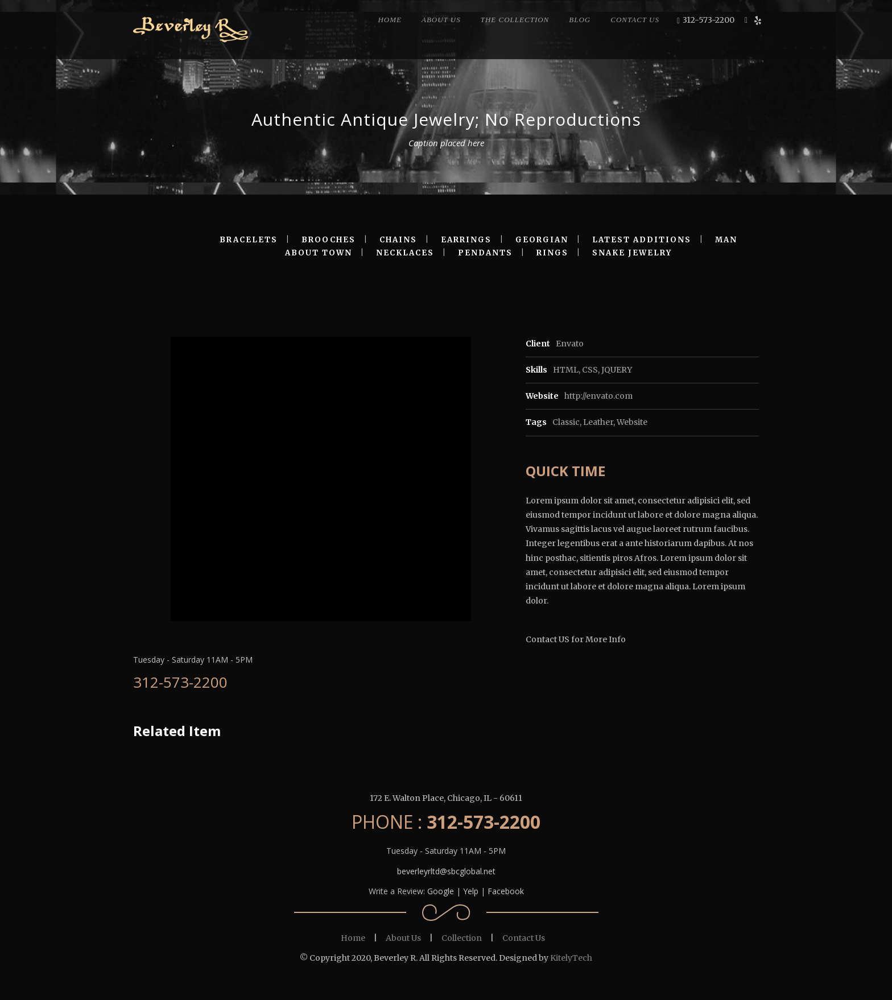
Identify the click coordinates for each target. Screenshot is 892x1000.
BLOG (579, 19)
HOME (390, 19)
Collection (461, 938)
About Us (403, 938)
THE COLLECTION (515, 19)
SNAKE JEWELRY (632, 253)
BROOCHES (329, 240)
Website (632, 422)
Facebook (506, 891)
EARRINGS (466, 240)
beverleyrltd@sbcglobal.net (446, 871)
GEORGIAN (541, 240)
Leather (598, 422)
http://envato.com (598, 396)
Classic (566, 422)
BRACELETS (249, 240)
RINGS (552, 253)
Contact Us (523, 938)
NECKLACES (405, 253)
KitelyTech (571, 958)
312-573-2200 (708, 20)
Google (440, 891)
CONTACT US (634, 19)
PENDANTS (485, 253)
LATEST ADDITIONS (641, 240)
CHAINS (398, 240)
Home (353, 938)
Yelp (470, 891)
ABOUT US (441, 19)
